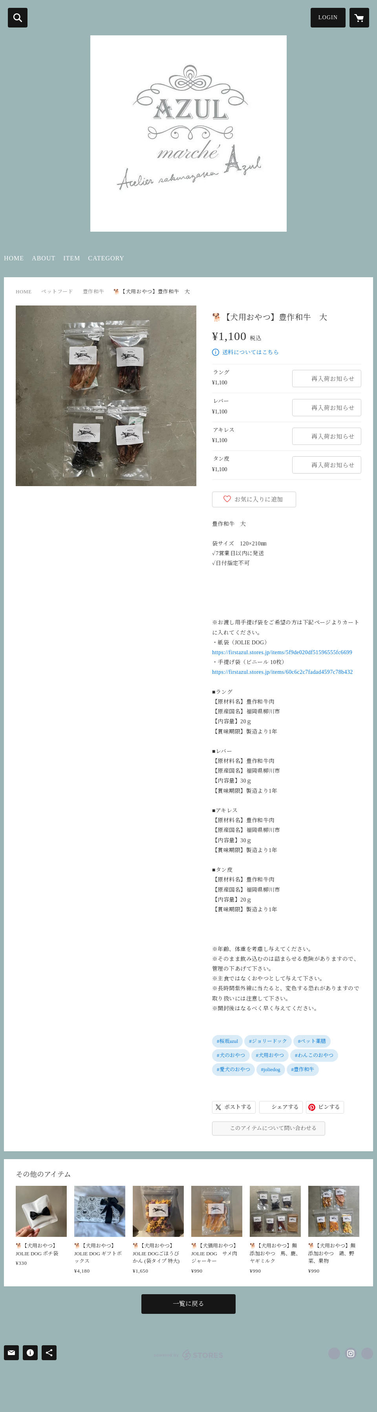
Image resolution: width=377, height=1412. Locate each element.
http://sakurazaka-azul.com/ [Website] (367, 1353)
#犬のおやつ (231, 1055)
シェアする (285, 1107)
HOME (14, 258)
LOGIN (328, 17)
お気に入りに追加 (258, 499)
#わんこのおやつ (314, 1055)
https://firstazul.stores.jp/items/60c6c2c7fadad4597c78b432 (282, 672)
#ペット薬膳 (312, 1041)
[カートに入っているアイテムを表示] (359, 17)
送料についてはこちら (250, 352)
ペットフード (57, 291)
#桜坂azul (227, 1041)
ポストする (238, 1107)
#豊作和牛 (303, 1069)
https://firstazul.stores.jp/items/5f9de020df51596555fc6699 (282, 652)
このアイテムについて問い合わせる (273, 1128)
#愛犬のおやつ (233, 1069)
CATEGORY (106, 258)
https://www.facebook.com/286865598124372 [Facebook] (334, 1353)
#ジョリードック (268, 1041)
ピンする (329, 1107)
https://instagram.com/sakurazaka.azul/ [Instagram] (351, 1353)
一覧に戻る (188, 1303)
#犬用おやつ (270, 1055)
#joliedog (270, 1069)
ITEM (71, 258)
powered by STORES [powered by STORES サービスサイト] (188, 1354)
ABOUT (43, 258)
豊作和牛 (93, 291)
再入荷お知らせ (333, 379)
